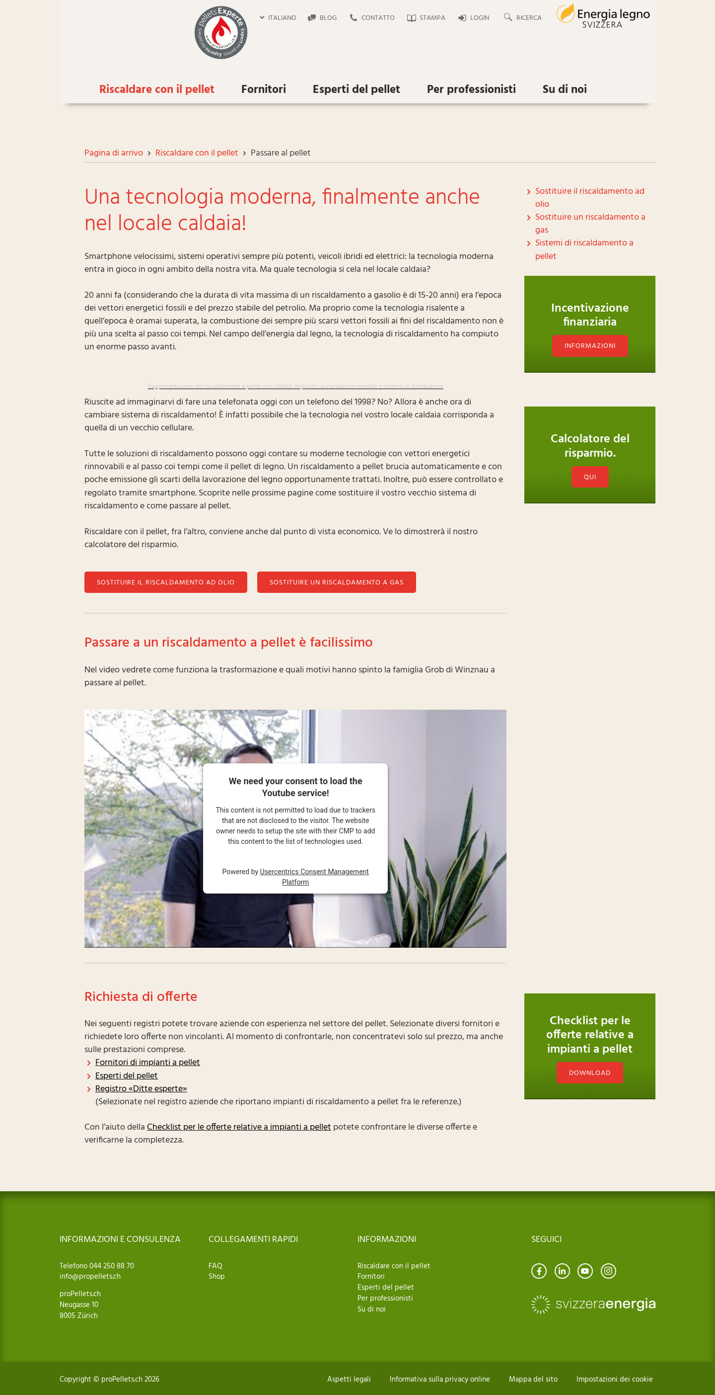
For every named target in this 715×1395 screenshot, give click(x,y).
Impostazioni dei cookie (614, 1380)
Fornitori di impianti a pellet (147, 1063)
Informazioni (590, 346)
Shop (217, 1277)
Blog (328, 18)
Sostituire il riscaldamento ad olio (166, 582)
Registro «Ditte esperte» (141, 1089)
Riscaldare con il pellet (156, 90)
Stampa (432, 18)
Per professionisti (471, 90)
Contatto (378, 18)
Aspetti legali (349, 1380)
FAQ (215, 1266)
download (590, 1073)
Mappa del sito (533, 1380)
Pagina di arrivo (113, 153)
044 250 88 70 (110, 1266)
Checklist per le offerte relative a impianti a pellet (239, 1127)
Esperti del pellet (356, 90)
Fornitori (263, 90)
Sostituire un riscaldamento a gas (337, 582)
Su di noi (565, 90)
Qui (590, 499)
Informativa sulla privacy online (440, 1380)
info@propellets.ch (90, 1277)
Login (479, 18)
